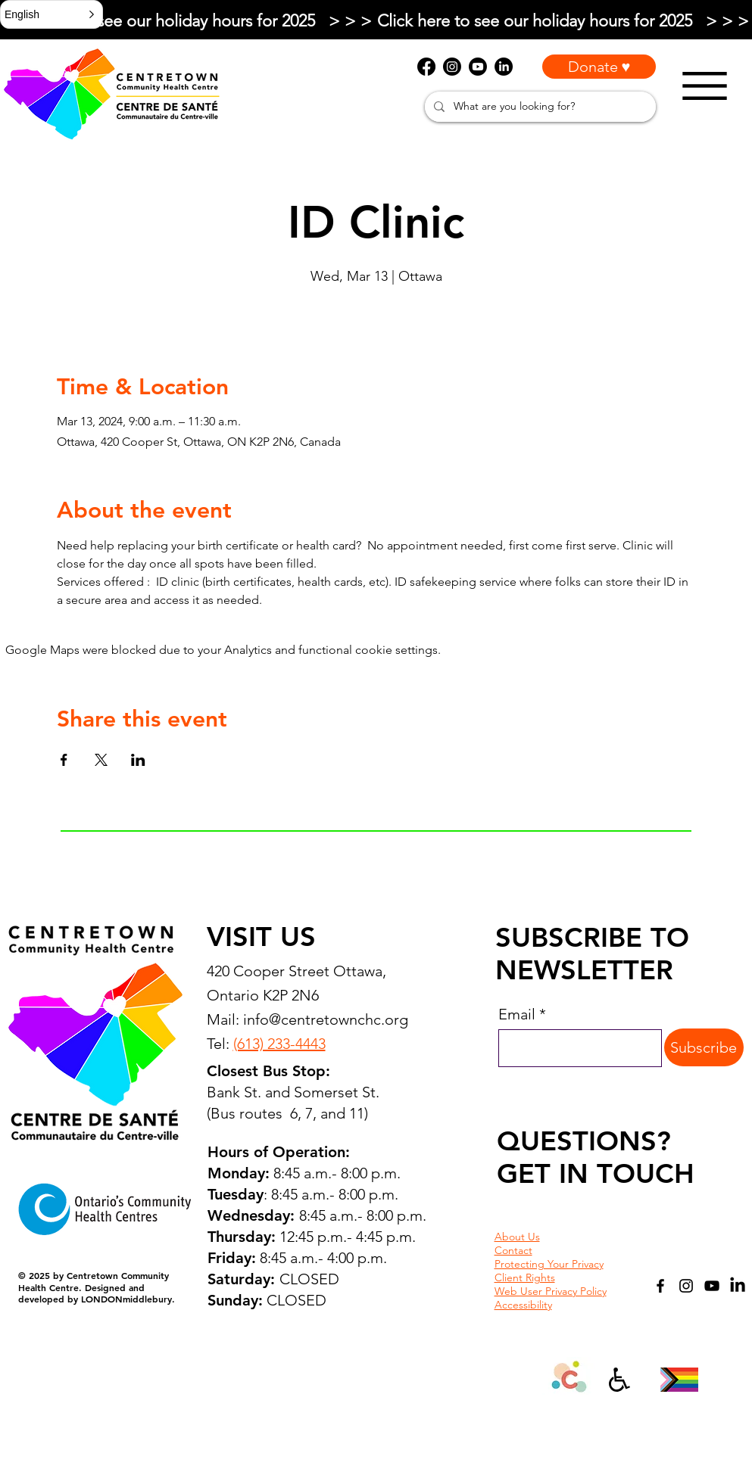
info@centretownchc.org (325, 1019)
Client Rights (525, 1277)
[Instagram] (686, 1286)
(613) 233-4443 (279, 1044)
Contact (513, 1250)
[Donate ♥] (599, 66)
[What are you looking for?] (539, 107)
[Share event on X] (101, 760)
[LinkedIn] (738, 1286)
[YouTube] (712, 1286)
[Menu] (705, 86)
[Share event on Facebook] (64, 760)
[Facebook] (660, 1286)
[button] (51, 14)
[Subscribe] (704, 1047)
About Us (517, 1236)
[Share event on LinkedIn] (138, 760)
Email (516, 1014)
